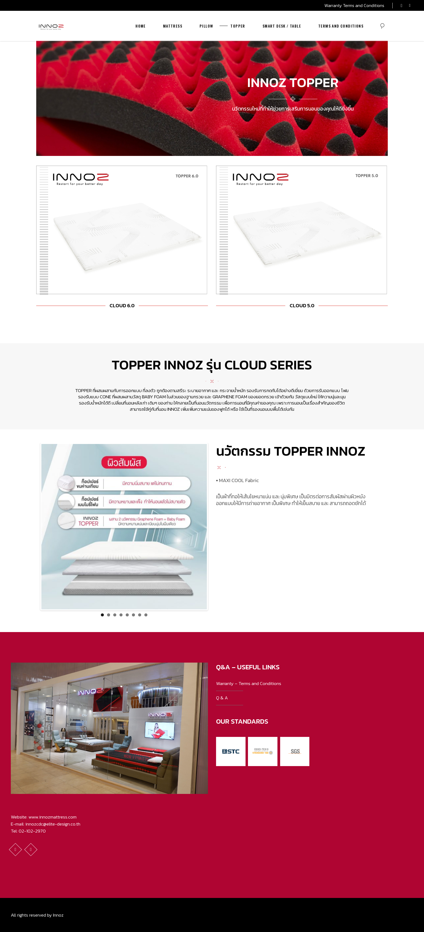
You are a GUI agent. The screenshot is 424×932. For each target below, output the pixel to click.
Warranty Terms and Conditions (354, 5)
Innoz (58, 914)
